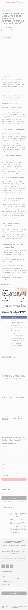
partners (12, 292)
